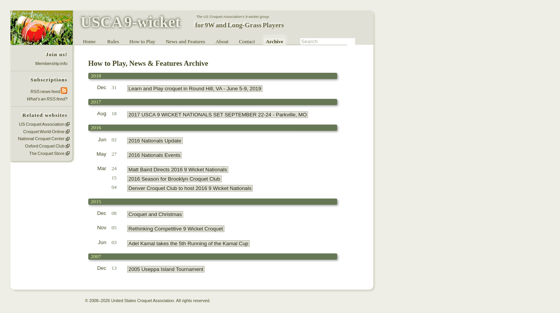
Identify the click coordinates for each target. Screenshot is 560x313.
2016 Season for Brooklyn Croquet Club (174, 179)
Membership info (51, 63)
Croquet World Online (44, 131)
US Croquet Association (42, 124)
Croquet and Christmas (155, 214)
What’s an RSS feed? (47, 99)
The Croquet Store (47, 153)
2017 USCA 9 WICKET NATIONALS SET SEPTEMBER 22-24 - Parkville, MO (217, 115)
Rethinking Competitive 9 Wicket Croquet (175, 229)
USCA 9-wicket (130, 22)
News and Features (185, 41)
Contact (247, 41)
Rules (113, 41)
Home (89, 41)
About (221, 41)
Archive (274, 41)
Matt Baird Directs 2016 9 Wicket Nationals (177, 169)
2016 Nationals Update (154, 141)
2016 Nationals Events (154, 155)
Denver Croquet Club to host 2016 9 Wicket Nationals (189, 188)
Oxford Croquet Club (45, 146)
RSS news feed (49, 91)
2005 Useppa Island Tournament (165, 269)
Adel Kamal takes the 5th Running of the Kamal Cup (188, 243)
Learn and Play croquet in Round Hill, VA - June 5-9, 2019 (194, 88)
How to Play (143, 41)
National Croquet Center (41, 139)
